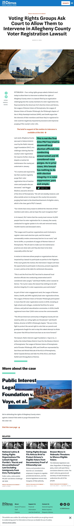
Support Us (32, 504)
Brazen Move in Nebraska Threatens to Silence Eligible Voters (60, 455)
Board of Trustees (20, 507)
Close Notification (67, 520)
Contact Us (45, 504)
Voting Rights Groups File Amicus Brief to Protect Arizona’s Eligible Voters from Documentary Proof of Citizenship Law (37, 458)
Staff (16, 509)
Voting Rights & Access (5, 102)
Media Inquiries (47, 509)
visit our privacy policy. (9, 523)
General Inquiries (47, 507)
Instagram (68, 504)
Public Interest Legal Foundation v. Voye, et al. (19, 391)
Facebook (61, 504)
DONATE (66, 3)
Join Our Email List (34, 512)
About (17, 504)
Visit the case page (9, 427)
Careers (17, 512)
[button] (6, 93)
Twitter (64, 504)
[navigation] (72, 3)
